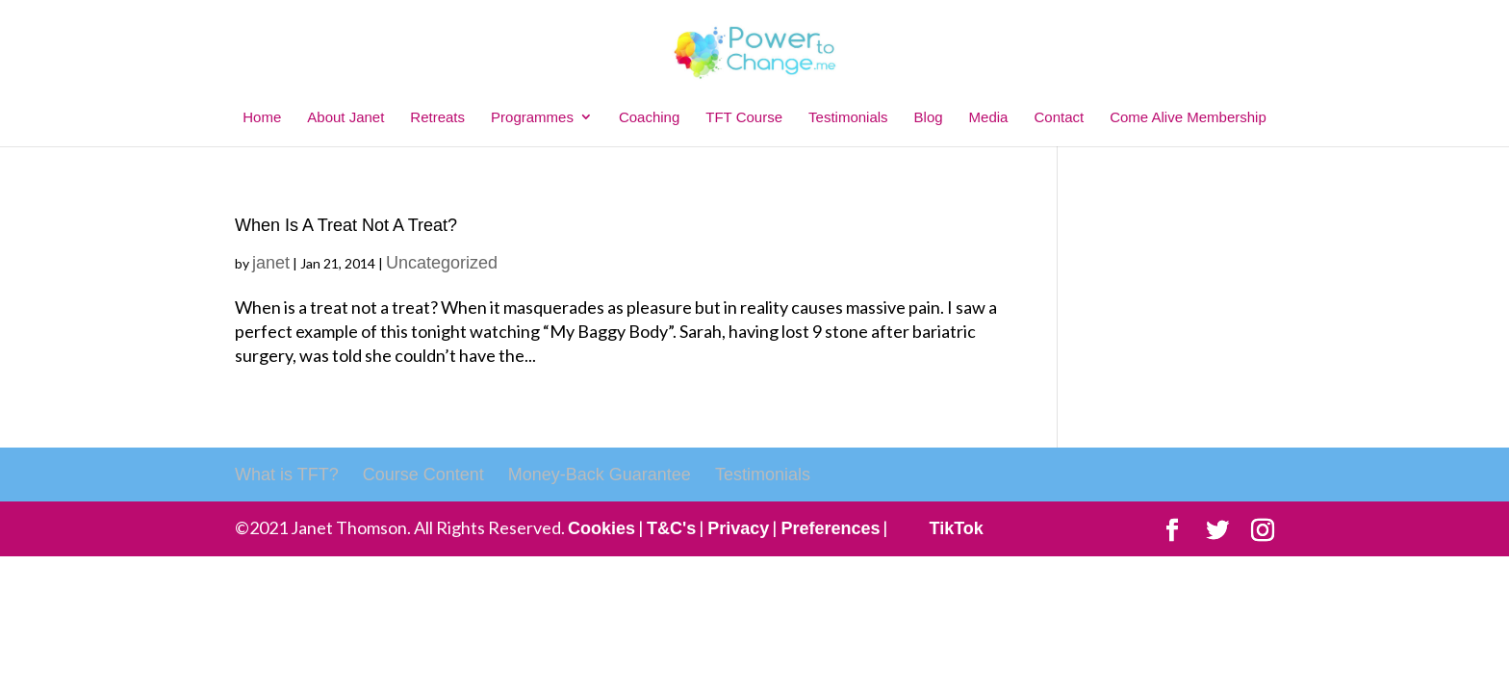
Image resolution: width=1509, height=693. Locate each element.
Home (262, 117)
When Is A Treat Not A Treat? (346, 225)
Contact (1059, 117)
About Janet (345, 117)
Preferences (830, 528)
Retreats (437, 117)
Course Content (423, 474)
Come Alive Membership (1188, 117)
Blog (928, 117)
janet (271, 262)
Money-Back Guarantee (599, 474)
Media (989, 117)
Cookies (601, 528)
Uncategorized (442, 262)
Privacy (738, 528)
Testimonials (848, 117)
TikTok (956, 528)
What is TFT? (287, 474)
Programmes (532, 117)
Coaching (649, 117)
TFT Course (743, 117)
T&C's (671, 528)
